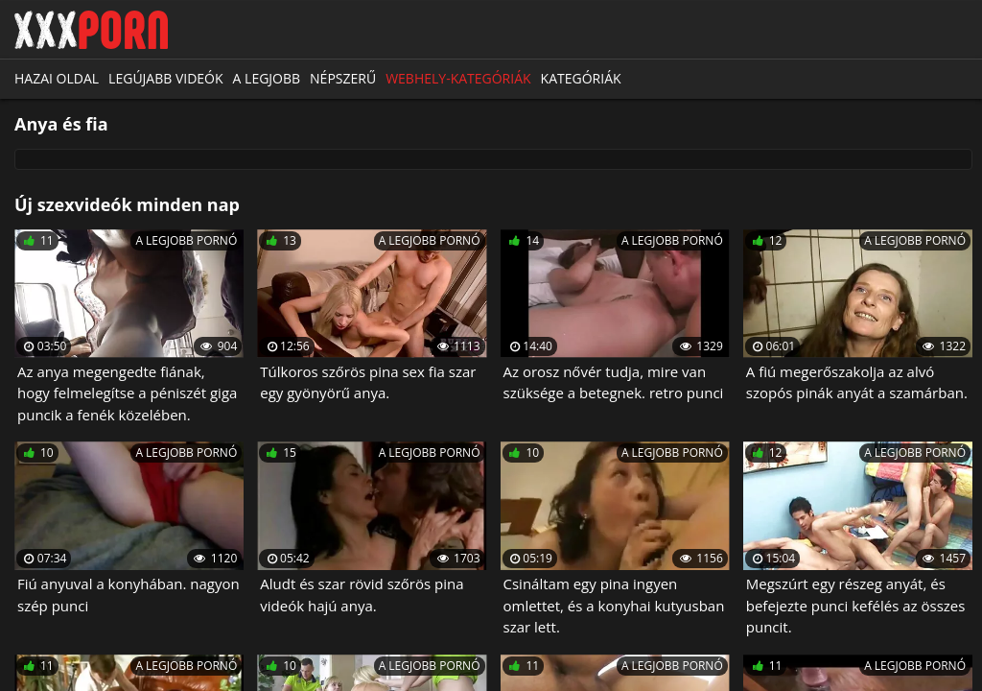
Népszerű (343, 78)
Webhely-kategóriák (458, 78)
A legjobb (267, 78)
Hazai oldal (56, 78)
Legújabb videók (165, 78)
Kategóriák (581, 78)
